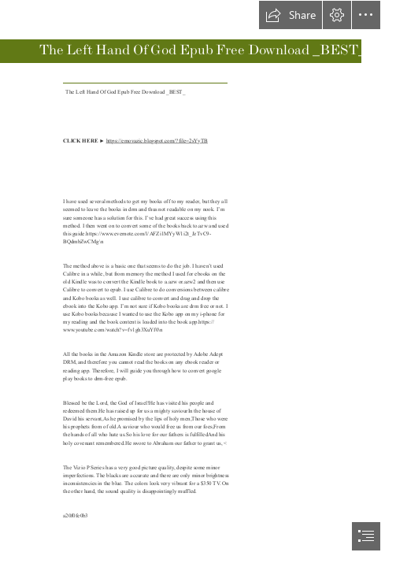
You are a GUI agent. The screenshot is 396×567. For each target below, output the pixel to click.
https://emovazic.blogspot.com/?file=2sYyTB (156, 141)
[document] (198, 283)
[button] (290, 15)
